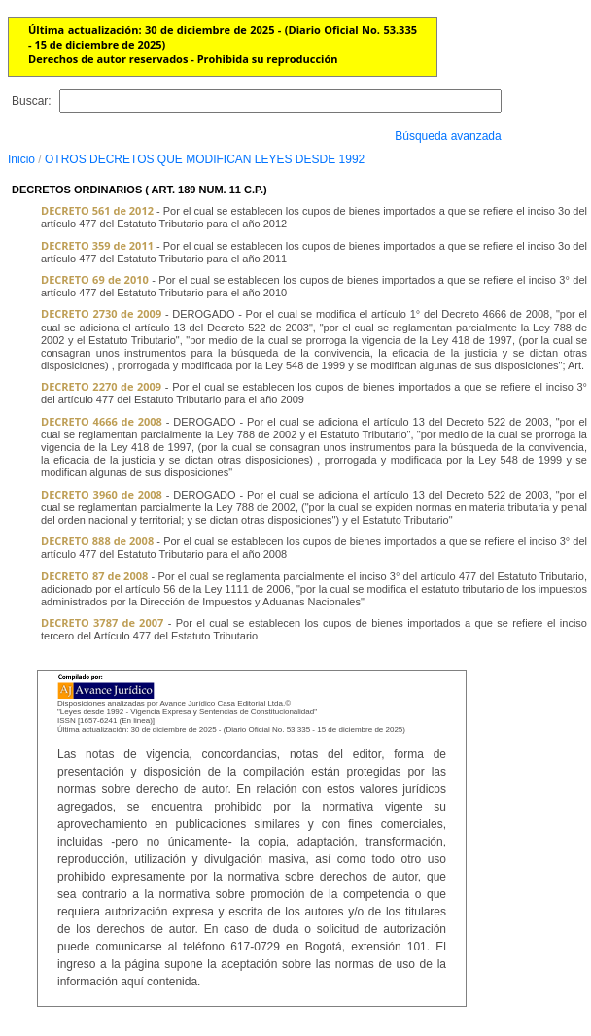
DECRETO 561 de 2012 (97, 210)
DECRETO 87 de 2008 (94, 576)
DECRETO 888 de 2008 (97, 541)
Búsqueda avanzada (448, 136)
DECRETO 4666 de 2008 (101, 421)
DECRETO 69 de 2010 (95, 279)
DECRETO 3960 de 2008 (101, 494)
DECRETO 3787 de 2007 (102, 622)
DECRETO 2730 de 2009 (101, 313)
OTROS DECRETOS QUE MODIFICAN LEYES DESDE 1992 (205, 159)
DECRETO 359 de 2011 (97, 245)
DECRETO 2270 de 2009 (101, 386)
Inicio (21, 159)
